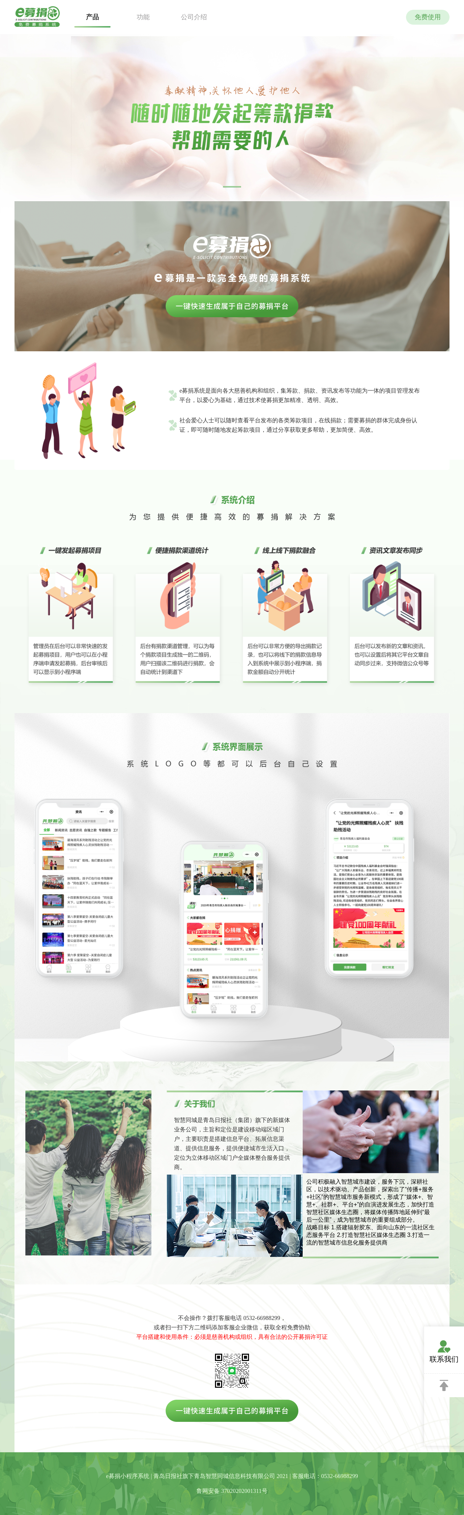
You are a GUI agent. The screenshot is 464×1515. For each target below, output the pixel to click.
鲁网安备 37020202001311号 (231, 1491)
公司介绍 (194, 17)
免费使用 (428, 17)
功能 (143, 17)
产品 (92, 17)
